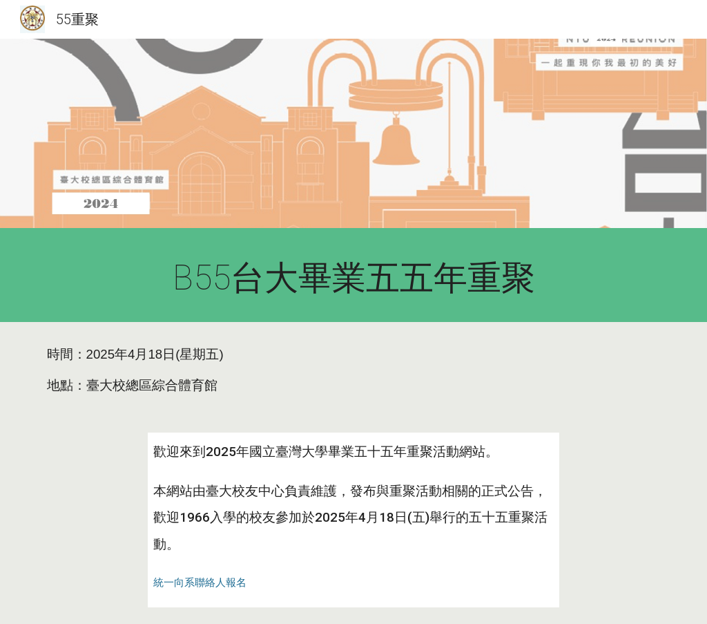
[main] (353, 278)
